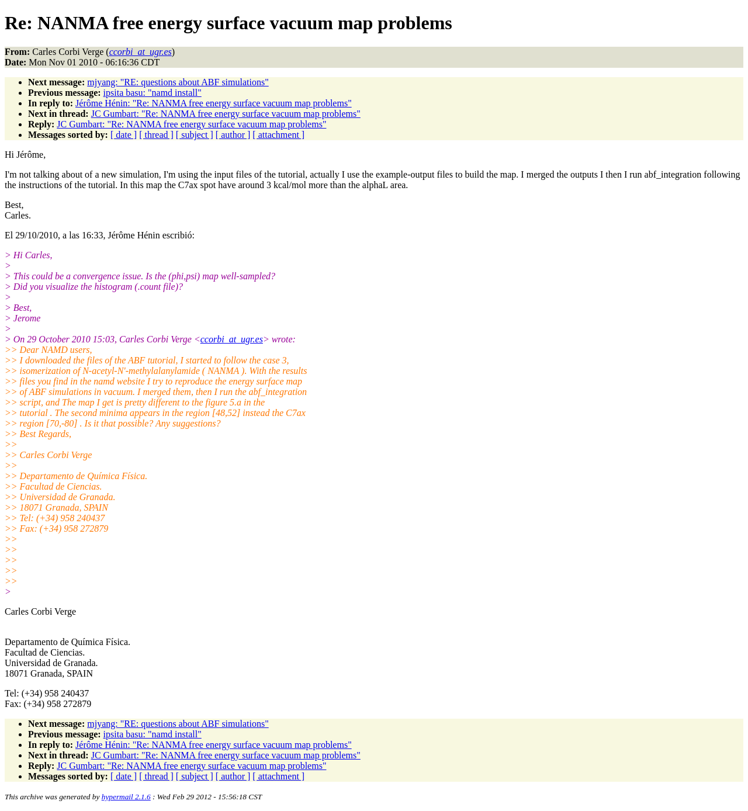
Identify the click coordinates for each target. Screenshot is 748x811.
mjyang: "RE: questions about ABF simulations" (177, 82)
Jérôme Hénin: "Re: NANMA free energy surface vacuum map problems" (213, 103)
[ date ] (123, 135)
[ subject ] (194, 135)
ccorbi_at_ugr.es (231, 339)
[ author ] (233, 135)
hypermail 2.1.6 (126, 796)
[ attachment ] (278, 135)
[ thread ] (156, 135)
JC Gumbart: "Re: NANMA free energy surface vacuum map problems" (226, 114)
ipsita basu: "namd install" (152, 93)
